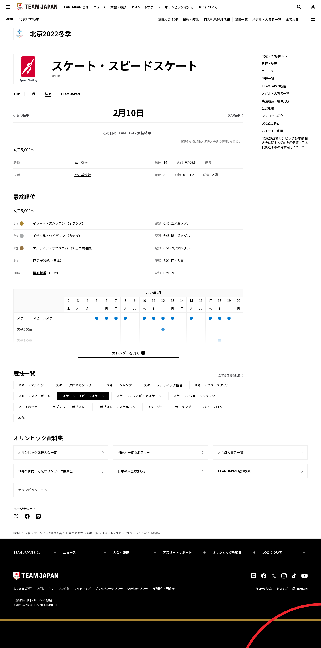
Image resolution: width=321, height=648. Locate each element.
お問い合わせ (45, 588)
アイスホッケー (29, 407)
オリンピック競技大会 (48, 533)
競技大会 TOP (168, 19)
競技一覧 (241, 19)
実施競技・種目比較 (275, 101)
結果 (48, 93)
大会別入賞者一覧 (230, 452)
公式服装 (268, 108)
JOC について (283, 552)
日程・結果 (191, 19)
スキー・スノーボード (34, 396)
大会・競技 (134, 552)
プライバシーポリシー (109, 588)
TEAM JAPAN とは (34, 552)
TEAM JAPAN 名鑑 (216, 19)
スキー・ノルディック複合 (163, 385)
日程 (32, 93)
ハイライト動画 (272, 131)
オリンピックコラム (32, 490)
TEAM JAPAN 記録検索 (234, 471)
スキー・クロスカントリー (75, 385)
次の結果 (233, 115)
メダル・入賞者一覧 (266, 19)
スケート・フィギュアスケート (138, 396)
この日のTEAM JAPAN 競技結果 (127, 133)
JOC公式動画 (270, 123)
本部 (21, 417)
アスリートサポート (145, 7)
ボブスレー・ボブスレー (70, 407)
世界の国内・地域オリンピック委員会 (45, 471)
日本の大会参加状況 (132, 471)
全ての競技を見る (229, 375)
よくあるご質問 (23, 588)
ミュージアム (264, 588)
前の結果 (22, 115)
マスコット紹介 (272, 116)
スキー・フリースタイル (211, 385)
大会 (27, 533)
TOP (16, 93)
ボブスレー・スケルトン (117, 407)
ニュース (99, 7)
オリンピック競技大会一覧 (37, 452)
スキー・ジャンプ (119, 385)
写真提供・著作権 (163, 588)
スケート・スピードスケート (120, 533)
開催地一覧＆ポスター (134, 452)
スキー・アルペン (31, 385)
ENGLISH (302, 588)
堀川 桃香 (81, 162)
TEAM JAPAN (70, 93)
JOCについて (208, 7)
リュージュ (155, 407)
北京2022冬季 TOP (274, 56)
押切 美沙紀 (82, 174)
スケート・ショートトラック (194, 396)
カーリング (183, 407)
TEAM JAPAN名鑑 (274, 86)
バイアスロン (212, 407)
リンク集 (63, 588)
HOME (17, 533)
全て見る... (293, 19)
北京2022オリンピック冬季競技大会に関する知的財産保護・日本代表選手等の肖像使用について (285, 142)
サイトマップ (82, 588)
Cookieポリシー (137, 588)
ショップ (282, 588)
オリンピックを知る (179, 7)
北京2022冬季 (74, 533)
